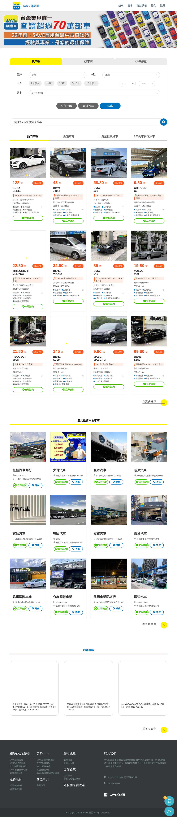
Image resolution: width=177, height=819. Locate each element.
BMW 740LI (56, 190)
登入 (153, 5)
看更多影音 (149, 731)
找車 (121, 5)
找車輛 (36, 61)
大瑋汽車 (59, 472)
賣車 (130, 5)
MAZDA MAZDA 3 (99, 359)
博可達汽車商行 (27, 200)
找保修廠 (141, 61)
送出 (110, 105)
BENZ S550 (137, 359)
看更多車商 (149, 626)
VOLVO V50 (139, 273)
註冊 (162, 5)
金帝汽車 (99, 472)
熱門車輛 (32, 136)
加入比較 (37, 183)
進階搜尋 (88, 105)
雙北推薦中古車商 (88, 421)
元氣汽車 (105, 369)
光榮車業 (145, 283)
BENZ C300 (57, 359)
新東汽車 (140, 472)
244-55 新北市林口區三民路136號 (122, 780)
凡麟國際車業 (22, 599)
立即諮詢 (28, 218)
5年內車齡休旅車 (144, 136)
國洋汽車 (140, 599)
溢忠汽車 (105, 200)
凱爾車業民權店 (104, 599)
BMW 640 (96, 273)
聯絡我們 (142, 5)
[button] (26, 175)
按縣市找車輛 (37, 93)
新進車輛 (68, 136)
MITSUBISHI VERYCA (21, 273)
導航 (35, 487)
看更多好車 (149, 402)
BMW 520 (96, 190)
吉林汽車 (140, 535)
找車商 (88, 61)
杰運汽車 (99, 535)
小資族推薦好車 (108, 136)
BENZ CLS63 (17, 190)
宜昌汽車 (19, 535)
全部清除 (66, 105)
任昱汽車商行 (22, 472)
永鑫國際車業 (62, 599)
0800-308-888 (114, 786)
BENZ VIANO (57, 273)
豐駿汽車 (64, 369)
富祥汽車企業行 (148, 203)
